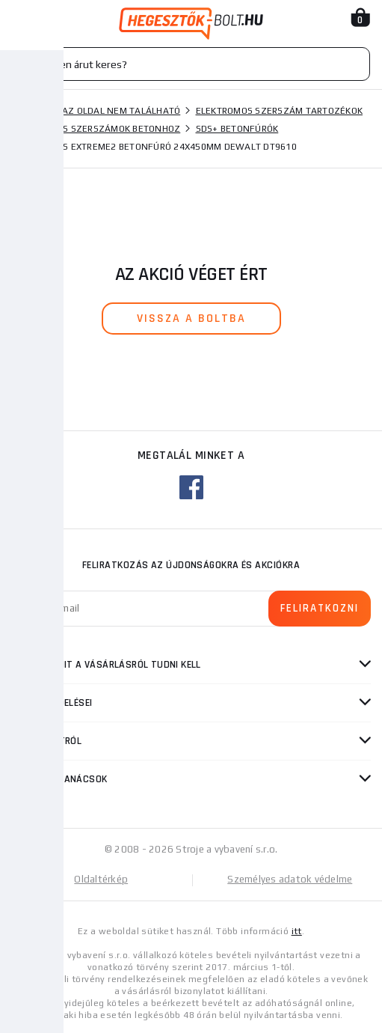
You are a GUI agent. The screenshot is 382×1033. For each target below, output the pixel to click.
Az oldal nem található (121, 111)
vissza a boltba (191, 318)
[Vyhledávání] (191, 64)
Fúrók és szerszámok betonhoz (103, 129)
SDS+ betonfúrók (237, 129)
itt (297, 931)
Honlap (29, 111)
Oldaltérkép (101, 879)
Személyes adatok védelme (289, 879)
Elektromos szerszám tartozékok (279, 111)
